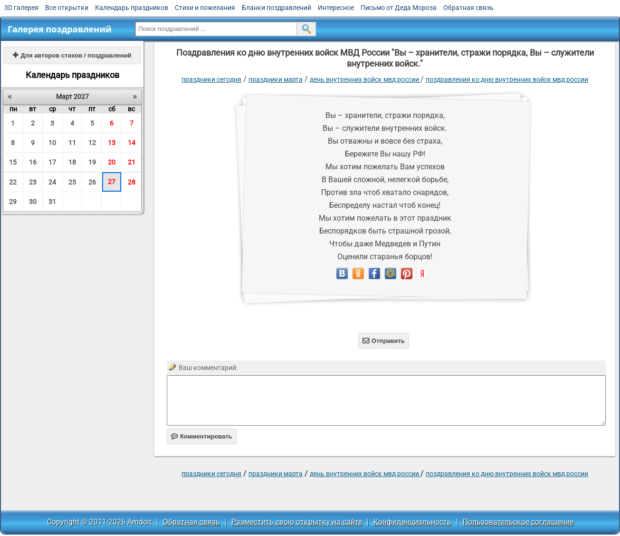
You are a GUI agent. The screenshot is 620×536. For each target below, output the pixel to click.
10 (52, 142)
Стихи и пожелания (205, 7)
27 (111, 181)
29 (13, 201)
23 (33, 182)
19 (92, 162)
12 (92, 142)
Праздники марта (275, 79)
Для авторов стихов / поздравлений (72, 55)
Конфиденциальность (412, 521)
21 (131, 162)
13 (111, 142)
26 (92, 182)
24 (52, 182)
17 (52, 162)
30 (33, 201)
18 (72, 162)
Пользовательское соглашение (518, 521)
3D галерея (21, 7)
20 (111, 162)
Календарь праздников (131, 7)
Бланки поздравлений (276, 7)
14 (131, 142)
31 (52, 201)
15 (13, 162)
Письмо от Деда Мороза (399, 7)
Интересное (336, 7)
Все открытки (66, 7)
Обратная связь (468, 7)
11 (72, 142)
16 (33, 162)
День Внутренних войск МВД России (365, 79)
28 (131, 182)
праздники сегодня (211, 79)
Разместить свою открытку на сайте (296, 521)
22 (13, 182)
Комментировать (201, 436)
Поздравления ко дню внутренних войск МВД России (507, 79)
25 (72, 182)
